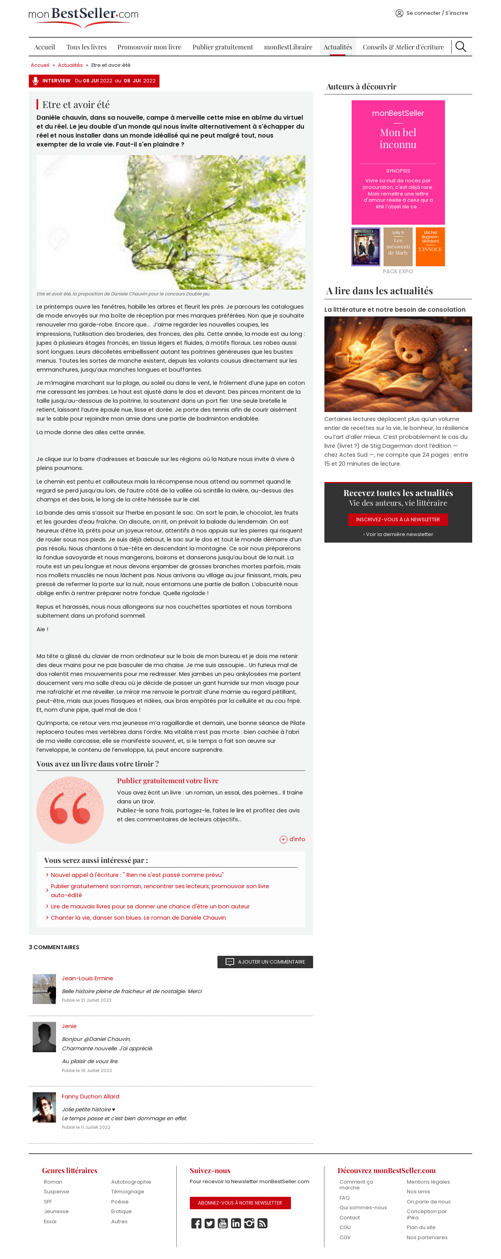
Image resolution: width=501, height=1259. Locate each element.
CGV (345, 1237)
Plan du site (421, 1227)
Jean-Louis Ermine (87, 978)
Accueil (44, 46)
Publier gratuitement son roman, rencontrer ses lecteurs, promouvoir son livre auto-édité (160, 890)
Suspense (56, 1191)
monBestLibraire (288, 46)
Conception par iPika (427, 1214)
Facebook (196, 1223)
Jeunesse (56, 1211)
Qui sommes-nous (363, 1207)
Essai (50, 1221)
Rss (262, 1223)
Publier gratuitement (223, 46)
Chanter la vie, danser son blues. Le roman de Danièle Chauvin (138, 918)
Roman (53, 1182)
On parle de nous (429, 1201)
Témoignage (127, 1191)
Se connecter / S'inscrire (437, 13)
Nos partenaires (427, 1237)
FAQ (345, 1197)
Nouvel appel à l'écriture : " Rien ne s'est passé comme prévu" (137, 875)
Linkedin (236, 1223)
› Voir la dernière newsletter (398, 534)
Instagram (249, 1223)
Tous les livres (87, 46)
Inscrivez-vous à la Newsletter (398, 519)
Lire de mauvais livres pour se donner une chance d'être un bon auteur (150, 906)
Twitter (209, 1223)
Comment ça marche (356, 1185)
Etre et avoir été (111, 65)
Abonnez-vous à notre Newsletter (240, 1203)
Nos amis (418, 1191)
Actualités (338, 46)
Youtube (223, 1223)
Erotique (121, 1211)
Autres (119, 1221)
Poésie (120, 1201)
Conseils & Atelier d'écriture (403, 46)
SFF (48, 1201)
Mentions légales (428, 1182)
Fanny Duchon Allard (90, 1096)
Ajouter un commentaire (271, 962)
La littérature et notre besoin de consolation (395, 309)
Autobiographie (131, 1182)
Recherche (461, 47)
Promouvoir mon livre (149, 46)
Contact (350, 1217)
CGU (345, 1227)
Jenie (69, 1026)
